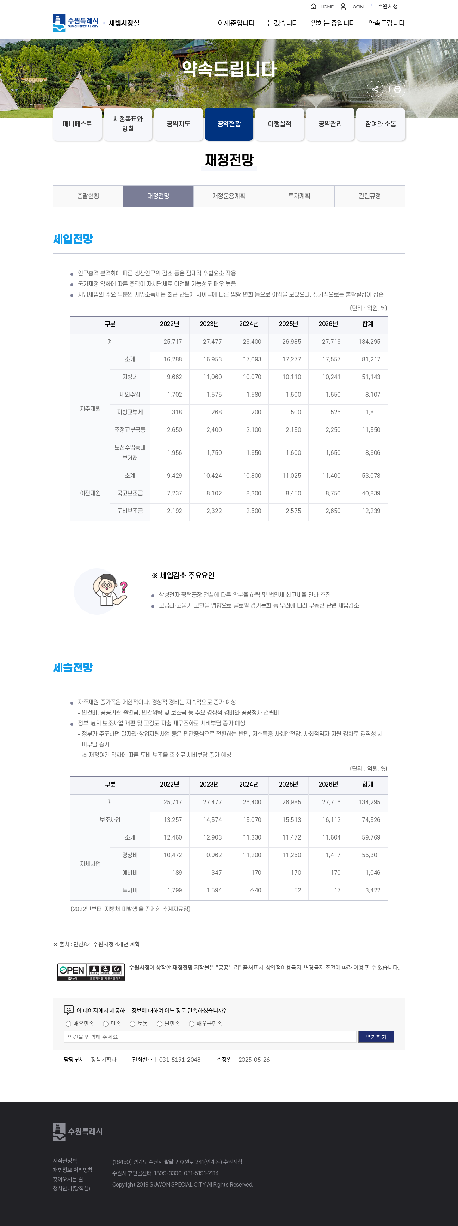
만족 (116, 1023)
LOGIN (357, 7)
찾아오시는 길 (68, 1179)
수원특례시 (77, 1132)
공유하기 (375, 89)
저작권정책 (65, 1161)
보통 (143, 1023)
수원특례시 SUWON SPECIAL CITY (124, 23)
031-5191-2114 (201, 1173)
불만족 (172, 1023)
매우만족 (83, 1023)
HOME (327, 7)
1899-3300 (167, 1173)
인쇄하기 (397, 89)
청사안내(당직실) (72, 1188)
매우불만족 (209, 1023)
